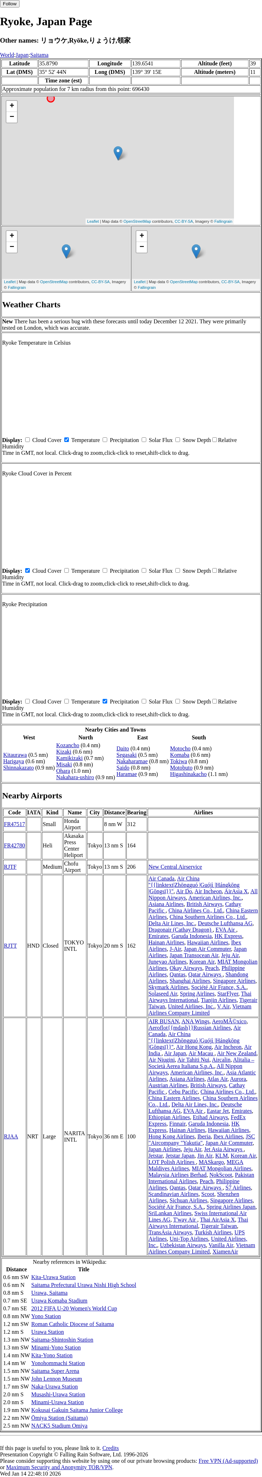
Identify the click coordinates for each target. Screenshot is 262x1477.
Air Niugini (161, 1060)
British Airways (204, 904)
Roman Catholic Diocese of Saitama (72, 1324)
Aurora (238, 1079)
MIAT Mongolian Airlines (221, 1168)
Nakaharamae (132, 761)
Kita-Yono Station (51, 1355)
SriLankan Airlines (169, 1213)
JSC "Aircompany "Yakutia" (201, 1139)
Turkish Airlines (213, 1232)
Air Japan (175, 1053)
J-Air (175, 949)
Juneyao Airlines (167, 962)
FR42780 (14, 845)
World (7, 55)
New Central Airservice (175, 867)
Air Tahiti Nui (193, 1060)
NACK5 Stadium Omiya (59, 1426)
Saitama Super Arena (55, 1371)
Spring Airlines (197, 994)
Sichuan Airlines (188, 1200)
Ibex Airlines (228, 1136)
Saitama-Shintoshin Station (62, 1340)
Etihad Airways (210, 1117)
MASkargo (211, 1162)
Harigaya (13, 761)
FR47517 (14, 824)
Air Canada (161, 878)
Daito (122, 748)
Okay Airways (186, 968)
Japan (22, 55)
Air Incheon (208, 891)
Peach (212, 968)
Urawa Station (47, 1332)
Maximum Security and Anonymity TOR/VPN (59, 1467)
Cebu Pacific (183, 1092)
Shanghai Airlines (190, 981)
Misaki (64, 764)
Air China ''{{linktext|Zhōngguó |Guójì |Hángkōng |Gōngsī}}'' (194, 884)
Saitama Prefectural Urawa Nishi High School (83, 1285)
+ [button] (12, 106)
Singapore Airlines (234, 981)
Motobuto (181, 768)
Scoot (207, 1194)
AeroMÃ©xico (229, 1021)
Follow (10, 3)
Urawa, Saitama (49, 1293)
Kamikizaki (69, 758)
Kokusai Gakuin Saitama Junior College (77, 1410)
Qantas (177, 974)
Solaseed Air (162, 994)
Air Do (184, 891)
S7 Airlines (238, 1188)
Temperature (85, 440)
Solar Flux (161, 440)
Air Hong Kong (194, 1047)
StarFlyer (227, 994)
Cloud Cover (46, 440)
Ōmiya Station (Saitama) (59, 1418)
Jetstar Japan (179, 1156)
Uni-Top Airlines (189, 1239)
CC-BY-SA (184, 221)
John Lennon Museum (56, 1379)
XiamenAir (225, 1252)
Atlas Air (217, 1079)
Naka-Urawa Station (54, 1387)
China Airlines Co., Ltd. (196, 910)
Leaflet (93, 221)
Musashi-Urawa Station (58, 1394)
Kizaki (63, 752)
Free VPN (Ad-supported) (228, 1461)
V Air (223, 1006)
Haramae (126, 774)
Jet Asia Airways (224, 1149)
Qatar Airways (205, 974)
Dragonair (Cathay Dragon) (180, 930)
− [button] (12, 117)
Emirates (158, 936)
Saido (122, 768)
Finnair (177, 1124)
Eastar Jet (218, 1111)
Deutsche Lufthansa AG (225, 923)
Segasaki (126, 755)
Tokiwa (178, 761)
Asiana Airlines (166, 904)
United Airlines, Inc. (191, 1006)
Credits (110, 1448)
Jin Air (204, 1156)
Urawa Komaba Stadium (59, 1301)
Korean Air (201, 962)
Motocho (180, 748)
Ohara (63, 771)
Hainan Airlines (166, 942)
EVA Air (225, 930)
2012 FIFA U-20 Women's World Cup (74, 1308)
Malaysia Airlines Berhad (177, 1175)
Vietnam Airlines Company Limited (199, 1009)
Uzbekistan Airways (183, 1245)
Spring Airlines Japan (231, 1207)
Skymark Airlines (168, 987)
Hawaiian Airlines (207, 942)
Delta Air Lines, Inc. (171, 923)
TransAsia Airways (170, 1232)
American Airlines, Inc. (215, 898)
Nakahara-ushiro (75, 777)
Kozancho (67, 745)
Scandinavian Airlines (173, 1194)
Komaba (179, 755)
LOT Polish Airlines (172, 1162)
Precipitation (124, 440)
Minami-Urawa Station (57, 1402)
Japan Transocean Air (194, 955)
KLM (221, 1156)
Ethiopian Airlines (169, 1117)
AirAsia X (236, 891)
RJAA (11, 1136)
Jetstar (155, 1156)
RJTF (10, 867)
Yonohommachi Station (58, 1363)
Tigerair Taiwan (219, 1226)
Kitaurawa (15, 755)
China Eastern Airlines (174, 1098)
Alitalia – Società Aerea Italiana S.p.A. (201, 1063)
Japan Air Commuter (207, 949)
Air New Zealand (236, 1053)
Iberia (204, 1136)
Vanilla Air (221, 1245)
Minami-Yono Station (56, 1347)
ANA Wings (195, 1021)
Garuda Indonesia (191, 936)
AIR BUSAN (163, 1021)
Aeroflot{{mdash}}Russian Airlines (189, 1028)
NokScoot (220, 1175)
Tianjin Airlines (218, 1000)
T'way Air (185, 1220)
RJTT (10, 946)
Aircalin (221, 1060)
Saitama (39, 55)
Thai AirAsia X (217, 1220)
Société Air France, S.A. (219, 987)
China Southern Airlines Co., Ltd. (208, 917)
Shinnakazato (18, 768)
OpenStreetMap (137, 221)
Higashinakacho (188, 774)
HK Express (228, 936)
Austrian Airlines (167, 1085)
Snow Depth (196, 440)
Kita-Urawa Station (53, 1277)
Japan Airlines (164, 1149)
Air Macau (201, 1053)
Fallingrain (223, 221)
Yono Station (46, 1316)
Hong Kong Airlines (171, 1136)
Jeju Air (230, 955)
